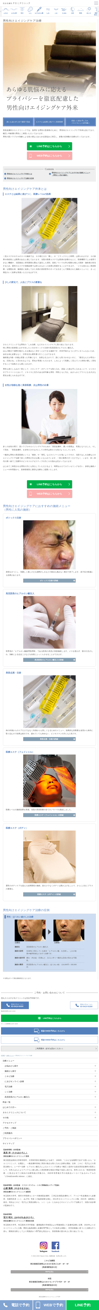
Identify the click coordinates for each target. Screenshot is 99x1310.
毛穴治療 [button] (50, 1086)
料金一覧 (6, 1102)
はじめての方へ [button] (49, 1107)
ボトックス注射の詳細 (49, 581)
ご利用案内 (7, 1133)
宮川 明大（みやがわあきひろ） (19, 1217)
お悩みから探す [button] (50, 1066)
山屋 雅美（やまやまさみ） (16, 1188)
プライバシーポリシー (12, 1138)
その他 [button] (49, 1117)
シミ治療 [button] (50, 1092)
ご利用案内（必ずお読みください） (49, 1048)
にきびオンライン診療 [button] (50, 1081)
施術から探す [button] (50, 1071)
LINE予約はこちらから (49, 146)
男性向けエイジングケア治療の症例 (20, 178)
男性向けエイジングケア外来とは (19, 174)
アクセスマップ (9, 1123)
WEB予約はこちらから (49, 155)
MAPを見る (50, 1272)
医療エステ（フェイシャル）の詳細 (49, 815)
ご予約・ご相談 (9, 1128)
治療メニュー (8, 1061)
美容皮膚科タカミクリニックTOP (49, 1296)
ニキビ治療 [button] (50, 1076)
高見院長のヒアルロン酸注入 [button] (50, 1097)
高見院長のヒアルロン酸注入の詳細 (49, 660)
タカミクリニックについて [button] (49, 1112)
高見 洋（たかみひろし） (15, 1153)
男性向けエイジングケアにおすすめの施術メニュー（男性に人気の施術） (71, 174)
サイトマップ (8, 1143)
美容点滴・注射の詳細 (49, 739)
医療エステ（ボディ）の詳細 (49, 894)
